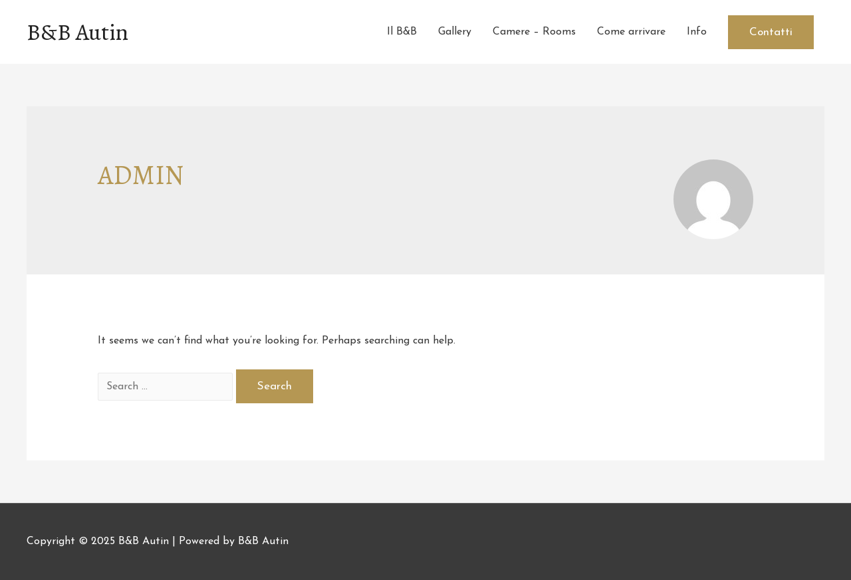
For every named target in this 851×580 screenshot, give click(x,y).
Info (697, 32)
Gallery (454, 32)
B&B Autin (77, 32)
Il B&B (402, 32)
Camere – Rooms (534, 32)
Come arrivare (631, 32)
